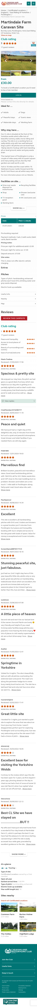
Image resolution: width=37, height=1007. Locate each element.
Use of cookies (5, 985)
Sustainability (22, 992)
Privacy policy (5, 990)
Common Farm (7, 914)
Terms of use (5, 988)
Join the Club (7, 960)
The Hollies (6, 934)
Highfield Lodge (26, 934)
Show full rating (8, 369)
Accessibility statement (24, 985)
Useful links (7, 966)
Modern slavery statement (9, 992)
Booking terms (22, 988)
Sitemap (20, 990)
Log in (18, 95)
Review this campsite (14, 318)
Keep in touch (7, 973)
